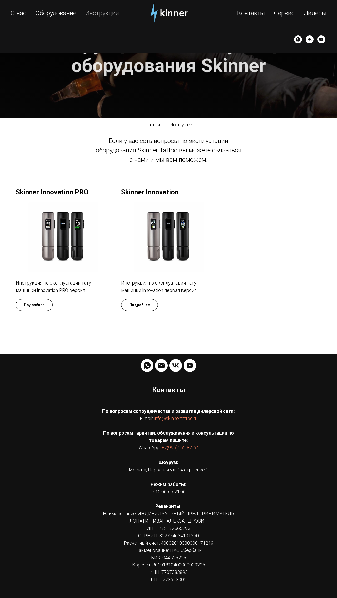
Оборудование (55, 13)
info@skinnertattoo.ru (175, 418)
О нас (18, 13)
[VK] (310, 39)
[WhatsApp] (298, 39)
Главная (152, 124)
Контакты (251, 13)
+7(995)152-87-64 (180, 447)
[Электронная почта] (161, 365)
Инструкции (102, 13)
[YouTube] (321, 39)
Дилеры (315, 13)
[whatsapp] (147, 365)
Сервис (284, 13)
